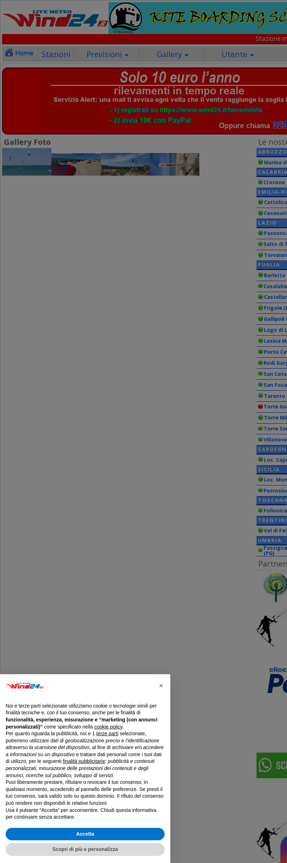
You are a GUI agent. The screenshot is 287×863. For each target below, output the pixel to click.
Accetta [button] (85, 834)
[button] (161, 685)
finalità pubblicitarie (84, 761)
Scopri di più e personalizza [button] (85, 849)
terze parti (107, 733)
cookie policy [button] (108, 727)
